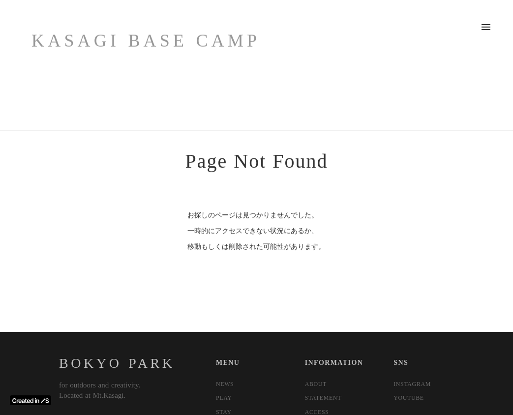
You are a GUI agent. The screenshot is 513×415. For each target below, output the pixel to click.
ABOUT (316, 384)
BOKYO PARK (117, 363)
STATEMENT (323, 397)
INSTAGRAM (412, 384)
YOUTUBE (408, 397)
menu (486, 27)
